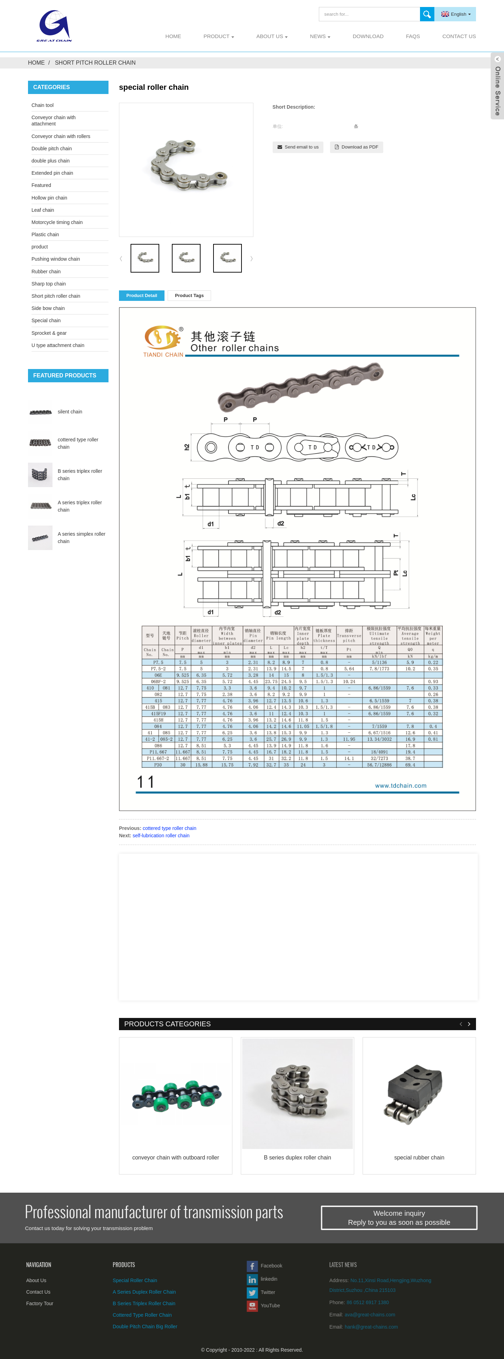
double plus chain (50, 161)
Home (173, 36)
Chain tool (42, 105)
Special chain (46, 320)
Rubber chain (46, 271)
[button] (251, 258)
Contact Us (459, 36)
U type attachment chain (57, 345)
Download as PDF (360, 147)
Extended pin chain (52, 173)
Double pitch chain (51, 148)
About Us (272, 36)
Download (368, 36)
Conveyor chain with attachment (53, 120)
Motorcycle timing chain (57, 222)
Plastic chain (45, 234)
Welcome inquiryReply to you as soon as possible (424, 1217)
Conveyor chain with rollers (60, 136)
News (320, 36)
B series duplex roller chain (297, 1158)
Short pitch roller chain (95, 63)
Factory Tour (24, 1303)
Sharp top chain (48, 284)
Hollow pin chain (49, 198)
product (218, 36)
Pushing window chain (55, 259)
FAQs (413, 36)
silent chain (70, 411)
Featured (41, 185)
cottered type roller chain (169, 828)
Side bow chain (48, 308)
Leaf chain (42, 210)
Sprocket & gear (48, 333)
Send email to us (302, 147)
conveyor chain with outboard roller (175, 1158)
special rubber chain (419, 1158)
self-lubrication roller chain (161, 835)
